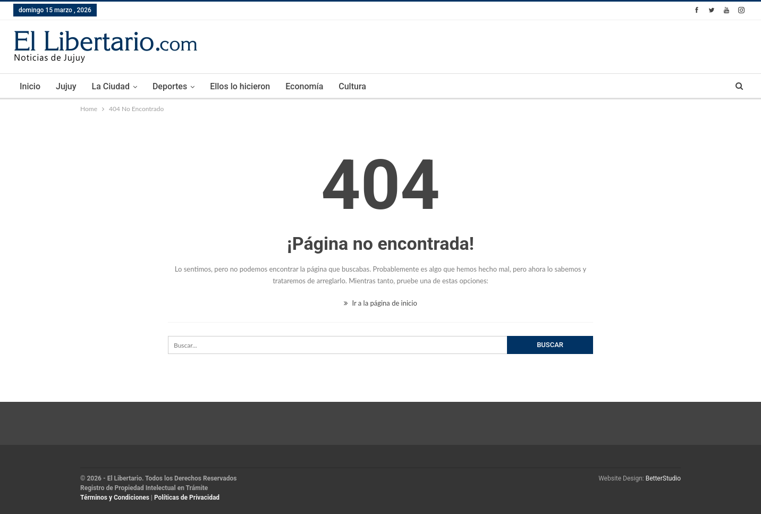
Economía (304, 86)
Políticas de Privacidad (186, 497)
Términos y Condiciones (114, 497)
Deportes (170, 86)
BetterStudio (663, 478)
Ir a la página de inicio (380, 303)
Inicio (30, 86)
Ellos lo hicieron (240, 86)
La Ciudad (111, 86)
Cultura (352, 86)
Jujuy (66, 86)
